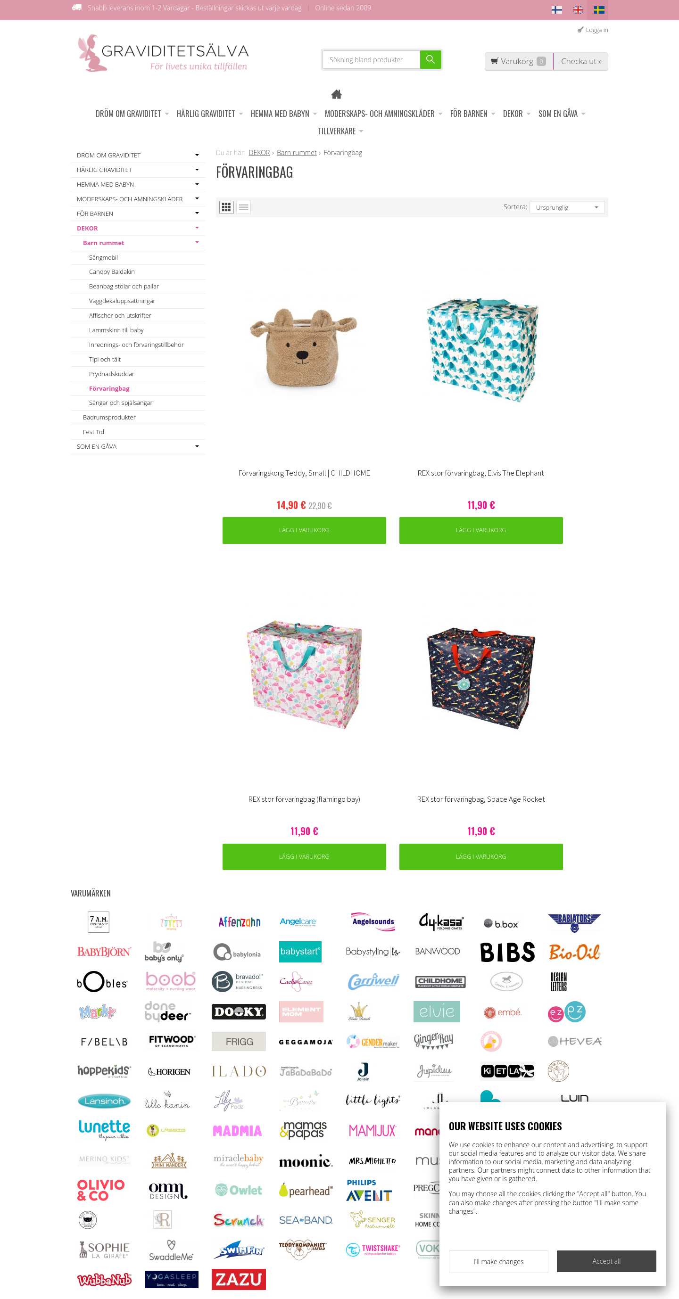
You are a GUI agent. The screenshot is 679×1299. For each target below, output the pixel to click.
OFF (221, 1149)
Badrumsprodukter (109, 414)
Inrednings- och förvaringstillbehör (136, 341)
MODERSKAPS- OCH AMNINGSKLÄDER (380, 109)
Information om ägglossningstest (242, 1167)
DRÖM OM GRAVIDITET (128, 109)
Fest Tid (93, 428)
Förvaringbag (109, 384)
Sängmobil (103, 253)
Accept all (607, 1264)
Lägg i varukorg (265, 415)
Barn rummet (103, 239)
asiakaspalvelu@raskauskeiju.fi (360, 1186)
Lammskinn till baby (116, 326)
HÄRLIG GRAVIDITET (206, 109)
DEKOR (513, 109)
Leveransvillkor (239, 1136)
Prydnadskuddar (111, 370)
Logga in (597, 26)
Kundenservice (239, 1123)
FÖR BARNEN (469, 109)
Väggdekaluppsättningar (122, 297)
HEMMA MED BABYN (280, 109)
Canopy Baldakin (112, 268)
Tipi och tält (105, 355)
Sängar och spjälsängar (120, 399)
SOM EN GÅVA (558, 109)
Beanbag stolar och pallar (124, 283)
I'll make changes (498, 1264)
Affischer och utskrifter (120, 311)
